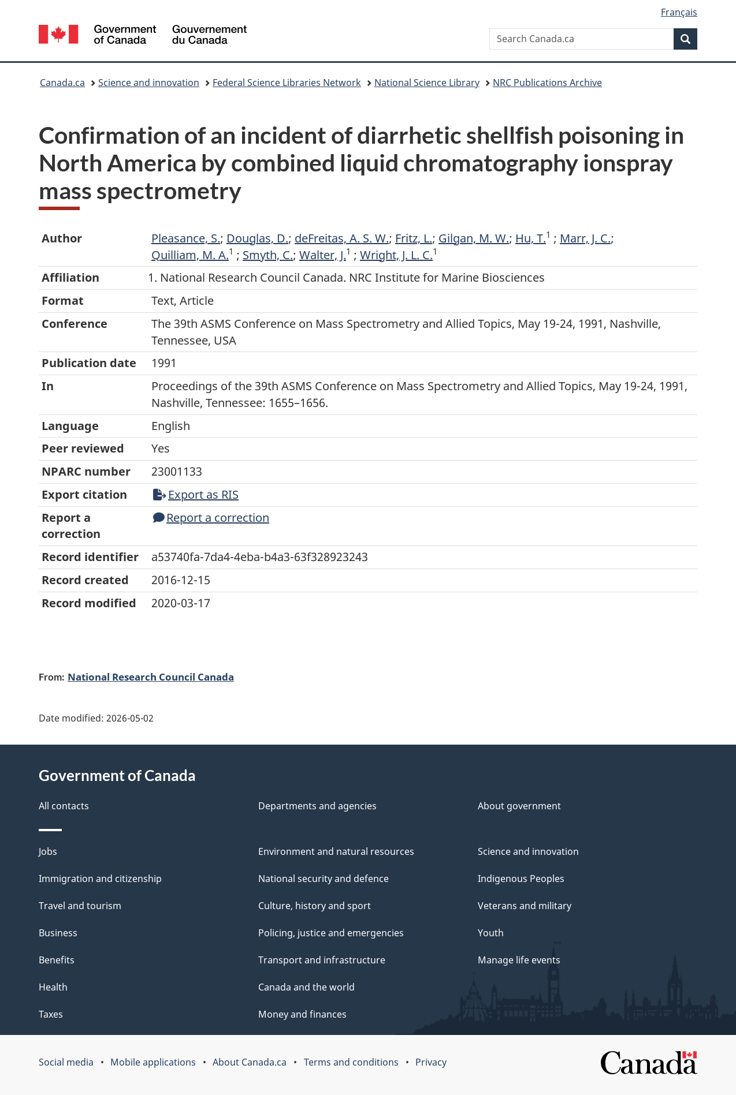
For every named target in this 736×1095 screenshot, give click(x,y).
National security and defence (323, 878)
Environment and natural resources (336, 851)
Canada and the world (306, 987)
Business (58, 932)
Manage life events (519, 960)
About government (519, 805)
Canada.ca (62, 82)
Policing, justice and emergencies (331, 932)
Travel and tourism (80, 905)
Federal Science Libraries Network (287, 82)
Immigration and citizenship (100, 878)
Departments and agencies (317, 805)
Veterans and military (524, 905)
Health (53, 987)
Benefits (57, 960)
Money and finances (302, 1014)
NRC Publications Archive (547, 82)
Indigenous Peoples (521, 878)
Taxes (51, 1014)
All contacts (64, 805)
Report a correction (211, 517)
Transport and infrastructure (321, 960)
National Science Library (426, 82)
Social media (66, 1062)
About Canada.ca (250, 1062)
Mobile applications (153, 1062)
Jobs (48, 851)
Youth (491, 932)
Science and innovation (148, 82)
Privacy (431, 1062)
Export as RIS (196, 494)
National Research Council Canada (151, 676)
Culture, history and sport (314, 905)
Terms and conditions (351, 1062)
